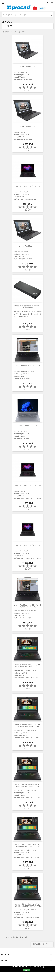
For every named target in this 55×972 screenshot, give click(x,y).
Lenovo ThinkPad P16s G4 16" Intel (27, 545)
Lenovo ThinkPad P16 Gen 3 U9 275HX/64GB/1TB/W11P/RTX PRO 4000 (27, 725)
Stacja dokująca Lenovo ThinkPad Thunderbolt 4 (27, 307)
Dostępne (27, 25)
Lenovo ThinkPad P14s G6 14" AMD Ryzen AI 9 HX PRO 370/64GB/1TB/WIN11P (27, 606)
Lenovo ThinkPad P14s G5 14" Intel (27, 186)
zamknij (26, 970)
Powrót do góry (42, 943)
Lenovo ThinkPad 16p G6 (27, 425)
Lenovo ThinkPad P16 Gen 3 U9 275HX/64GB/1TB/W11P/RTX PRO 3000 (27, 666)
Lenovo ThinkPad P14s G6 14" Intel (27, 485)
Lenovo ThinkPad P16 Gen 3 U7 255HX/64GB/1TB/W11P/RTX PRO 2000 (27, 845)
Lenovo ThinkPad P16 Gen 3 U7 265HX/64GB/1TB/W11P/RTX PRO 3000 (27, 905)
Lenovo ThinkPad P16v (27, 66)
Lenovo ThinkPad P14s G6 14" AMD (27, 366)
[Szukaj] (27, 14)
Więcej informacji (38, 967)
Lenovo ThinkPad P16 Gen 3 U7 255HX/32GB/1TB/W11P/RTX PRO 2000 (27, 785)
